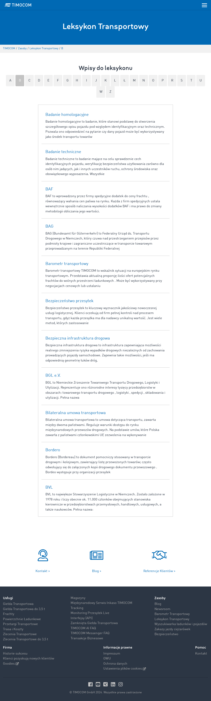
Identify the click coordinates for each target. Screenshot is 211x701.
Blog (157, 604)
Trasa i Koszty (13, 629)
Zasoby (160, 598)
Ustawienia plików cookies (124, 668)
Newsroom (162, 609)
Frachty (8, 614)
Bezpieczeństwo (166, 634)
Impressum (111, 653)
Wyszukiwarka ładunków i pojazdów (180, 624)
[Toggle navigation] (204, 5)
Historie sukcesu (15, 653)
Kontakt (201, 653)
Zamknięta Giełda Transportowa (94, 623)
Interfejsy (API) (82, 618)
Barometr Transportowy (172, 614)
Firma (7, 647)
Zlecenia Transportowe (20, 634)
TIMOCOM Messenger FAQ (90, 633)
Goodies (11, 663)
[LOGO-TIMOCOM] (18, 5)
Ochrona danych (115, 663)
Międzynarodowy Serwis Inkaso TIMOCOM (101, 603)
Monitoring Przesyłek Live (90, 613)
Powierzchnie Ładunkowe (22, 619)
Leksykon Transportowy (171, 619)
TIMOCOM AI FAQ (83, 628)
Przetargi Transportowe (20, 624)
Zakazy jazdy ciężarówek (172, 629)
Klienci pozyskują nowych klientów (28, 658)
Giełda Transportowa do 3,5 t (24, 609)
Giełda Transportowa (18, 604)
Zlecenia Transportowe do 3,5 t (25, 639)
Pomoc (200, 647)
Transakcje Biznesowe (87, 638)
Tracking (77, 608)
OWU (107, 658)
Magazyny (78, 598)
